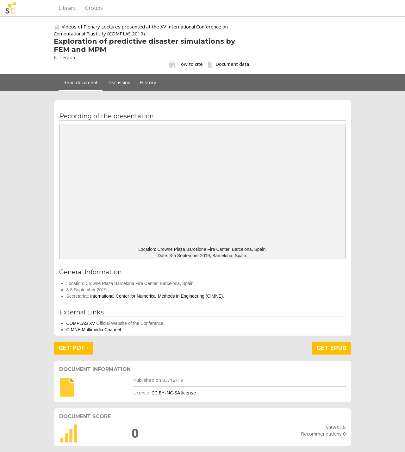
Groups (94, 7)
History (148, 82)
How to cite (186, 64)
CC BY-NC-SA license (174, 392)
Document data (228, 64)
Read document (80, 82)
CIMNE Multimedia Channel (93, 329)
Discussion (118, 82)
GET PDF (74, 347)
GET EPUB (331, 347)
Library (67, 7)
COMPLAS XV (80, 323)
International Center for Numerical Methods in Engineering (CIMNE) (156, 296)
